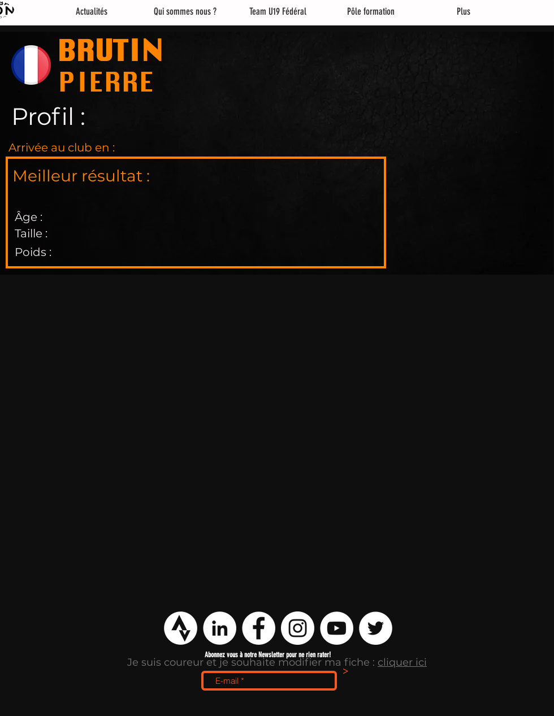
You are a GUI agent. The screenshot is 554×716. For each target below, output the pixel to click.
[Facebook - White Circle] (258, 628)
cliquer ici (402, 662)
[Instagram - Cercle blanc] (297, 628)
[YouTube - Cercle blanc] (336, 628)
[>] (345, 672)
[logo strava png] (180, 628)
